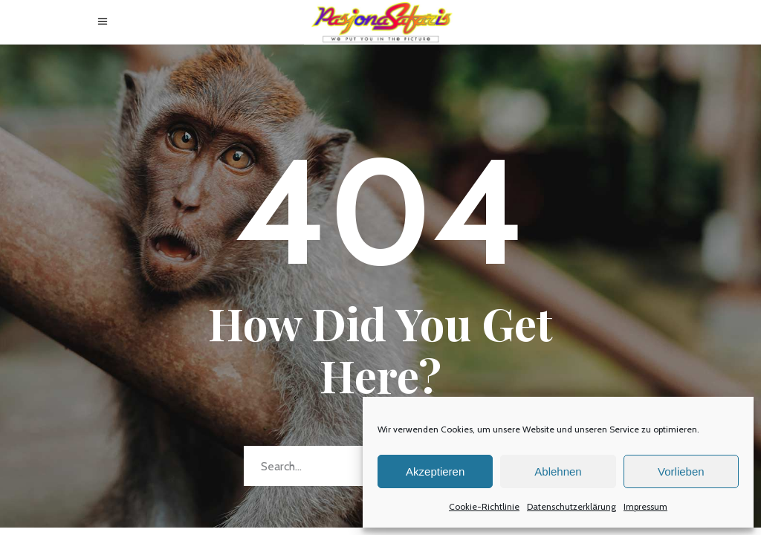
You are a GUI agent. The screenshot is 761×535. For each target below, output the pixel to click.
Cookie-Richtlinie (484, 506)
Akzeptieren (435, 471)
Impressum (645, 506)
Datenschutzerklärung (571, 506)
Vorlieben (681, 471)
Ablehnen (557, 471)
